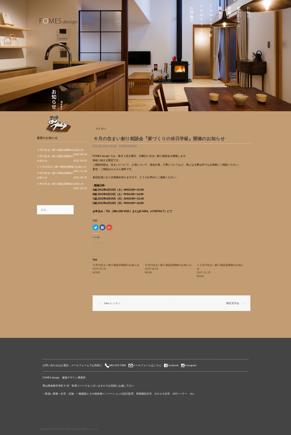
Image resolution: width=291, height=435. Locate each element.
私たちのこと (239, 14)
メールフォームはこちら (147, 365)
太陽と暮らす (220, 10)
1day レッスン (112, 303)
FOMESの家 (211, 17)
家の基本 (230, 6)
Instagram (190, 365)
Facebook (171, 365)
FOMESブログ (201, 21)
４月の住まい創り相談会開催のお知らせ (60, 149)
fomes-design (128, 145)
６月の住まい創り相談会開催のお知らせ (116, 264)
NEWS (101, 128)
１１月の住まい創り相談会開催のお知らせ (61, 166)
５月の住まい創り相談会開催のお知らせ (60, 183)
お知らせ (249, 10)
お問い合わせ (192, 12)
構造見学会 (232, 303)
